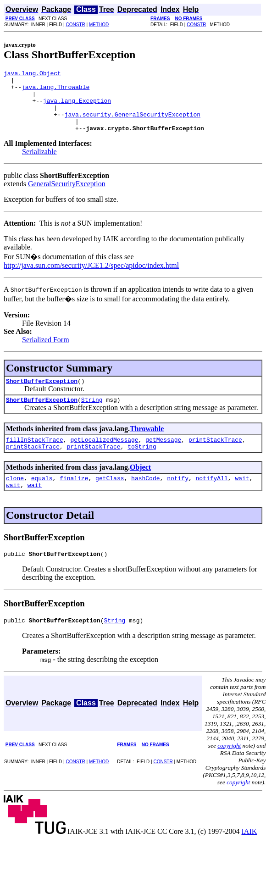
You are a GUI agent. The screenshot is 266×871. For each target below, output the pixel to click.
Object (140, 485)
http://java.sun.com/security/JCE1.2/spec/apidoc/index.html (91, 278)
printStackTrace (215, 456)
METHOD (99, 24)
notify (177, 497)
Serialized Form (45, 352)
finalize (74, 497)
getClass (109, 497)
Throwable (147, 444)
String (92, 415)
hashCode (145, 497)
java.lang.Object (32, 74)
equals (42, 497)
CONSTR (75, 24)
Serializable (39, 164)
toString (141, 464)
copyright (229, 769)
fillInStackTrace (34, 456)
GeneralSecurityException (66, 196)
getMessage (163, 456)
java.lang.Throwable (55, 91)
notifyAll (212, 497)
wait (242, 497)
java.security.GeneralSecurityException (132, 124)
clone (15, 497)
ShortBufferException (42, 394)
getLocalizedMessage (104, 456)
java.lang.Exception (77, 107)
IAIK (249, 855)
